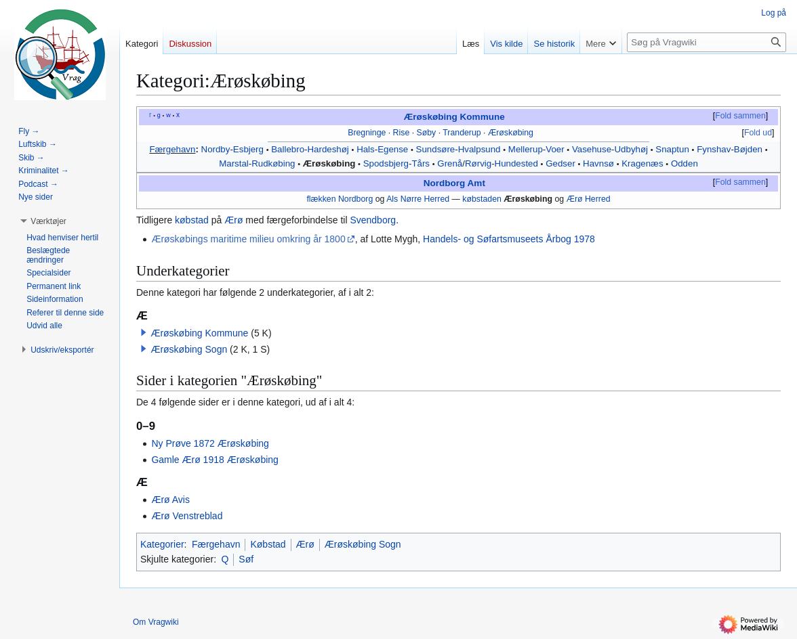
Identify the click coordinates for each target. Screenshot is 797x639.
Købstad (267, 544)
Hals (365, 149)
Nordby (215, 149)
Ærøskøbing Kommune (454, 117)
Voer (555, 149)
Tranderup (462, 132)
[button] (143, 332)
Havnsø (598, 163)
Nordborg (355, 199)
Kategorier (162, 544)
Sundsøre (435, 149)
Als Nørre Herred (417, 199)
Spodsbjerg (386, 163)
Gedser (560, 163)
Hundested (516, 163)
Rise (401, 132)
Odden (684, 163)
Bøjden (748, 149)
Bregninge (367, 132)
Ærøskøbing (510, 132)
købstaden (482, 199)
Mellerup (525, 149)
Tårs (420, 163)
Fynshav (714, 149)
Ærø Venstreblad (186, 515)
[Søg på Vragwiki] (706, 42)
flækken (320, 199)
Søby (426, 132)
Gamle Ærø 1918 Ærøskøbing (215, 459)
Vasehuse (591, 149)
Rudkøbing (273, 163)
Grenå (449, 163)
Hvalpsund (479, 149)
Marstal (234, 163)
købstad (192, 220)
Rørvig (478, 163)
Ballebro (287, 149)
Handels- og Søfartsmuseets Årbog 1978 (509, 239)
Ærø (233, 220)
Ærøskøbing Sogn (188, 349)
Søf (246, 559)
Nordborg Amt (454, 183)
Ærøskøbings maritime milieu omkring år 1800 (248, 239)
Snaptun (672, 149)
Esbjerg (248, 149)
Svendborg (373, 220)
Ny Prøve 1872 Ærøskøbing (210, 443)
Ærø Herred (589, 199)
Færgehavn (172, 149)
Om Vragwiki (156, 622)
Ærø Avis (170, 499)
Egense (392, 149)
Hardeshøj (327, 149)
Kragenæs (642, 163)
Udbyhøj (632, 149)
